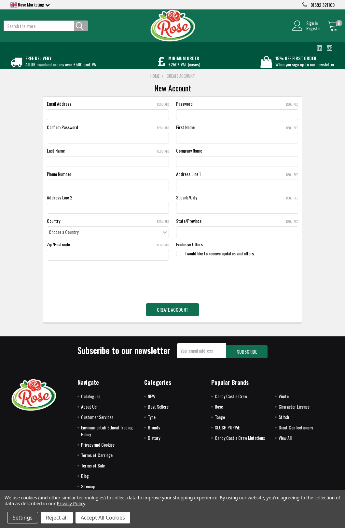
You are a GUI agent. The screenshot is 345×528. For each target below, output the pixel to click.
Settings (23, 517)
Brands (154, 429)
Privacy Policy (71, 503)
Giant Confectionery (296, 429)
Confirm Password (108, 134)
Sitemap (88, 488)
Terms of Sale (93, 468)
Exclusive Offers (189, 251)
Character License (294, 409)
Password (237, 110)
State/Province (237, 227)
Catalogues (90, 398)
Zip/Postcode (108, 251)
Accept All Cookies (103, 517)
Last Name (108, 157)
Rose (219, 409)
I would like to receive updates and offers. (220, 260)
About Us (89, 409)
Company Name (189, 157)
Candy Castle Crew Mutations (240, 440)
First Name (237, 134)
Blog (85, 478)
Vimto (284, 398)
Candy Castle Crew (231, 398)
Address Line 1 (237, 181)
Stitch (284, 419)
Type (152, 419)
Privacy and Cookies (98, 447)
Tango (220, 419)
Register (306, 31)
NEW (151, 398)
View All (285, 440)
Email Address (108, 110)
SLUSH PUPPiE (227, 429)
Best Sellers (158, 409)
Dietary (154, 440)
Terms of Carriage (97, 457)
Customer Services (97, 419)
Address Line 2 (59, 204)
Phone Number (59, 181)
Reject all (57, 517)
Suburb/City (237, 204)
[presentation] (96, 284)
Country (108, 227)
